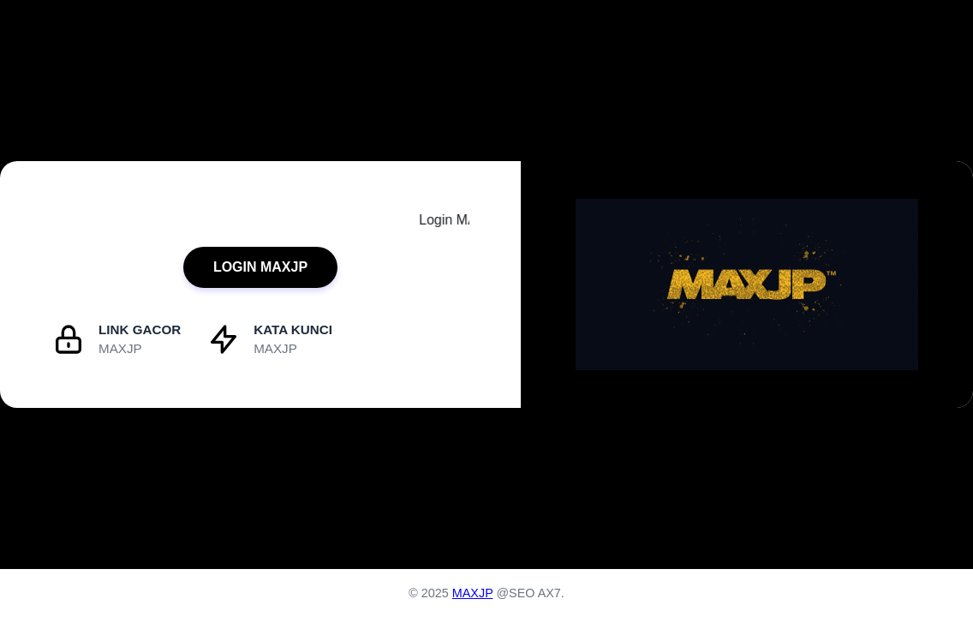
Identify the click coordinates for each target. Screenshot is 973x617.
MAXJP (472, 593)
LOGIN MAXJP (260, 267)
